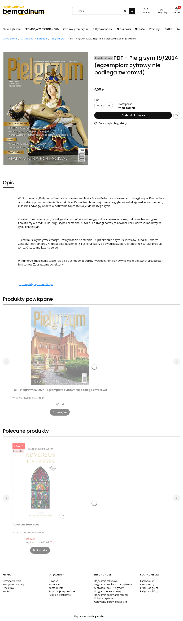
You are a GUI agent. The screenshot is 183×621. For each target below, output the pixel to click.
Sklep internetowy (87, 616)
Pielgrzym (42, 38)
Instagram (146, 584)
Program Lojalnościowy (107, 591)
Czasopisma (27, 38)
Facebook (146, 581)
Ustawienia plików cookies (109, 601)
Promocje (54, 584)
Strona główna (10, 38)
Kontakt (7, 591)
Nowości (53, 581)
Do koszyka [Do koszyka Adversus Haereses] (40, 550)
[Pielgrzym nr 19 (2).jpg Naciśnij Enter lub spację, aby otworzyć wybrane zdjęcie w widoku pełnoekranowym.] (45, 109)
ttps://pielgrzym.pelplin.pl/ (36, 284)
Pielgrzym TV (147, 591)
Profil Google (147, 588)
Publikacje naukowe (60, 594)
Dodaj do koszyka (133, 115)
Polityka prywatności (105, 598)
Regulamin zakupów (105, 581)
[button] (132, 11)
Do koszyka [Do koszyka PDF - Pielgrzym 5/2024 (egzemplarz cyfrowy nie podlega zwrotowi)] (60, 412)
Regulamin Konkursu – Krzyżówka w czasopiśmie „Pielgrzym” (113, 586)
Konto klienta (56, 588)
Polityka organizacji (13, 584)
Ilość (96, 99)
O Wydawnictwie (12, 581)
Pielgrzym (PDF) (58, 38)
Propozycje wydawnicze (62, 591)
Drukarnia (8, 588)
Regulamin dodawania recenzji (111, 594)
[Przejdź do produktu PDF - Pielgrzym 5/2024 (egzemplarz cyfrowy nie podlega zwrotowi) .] (60, 346)
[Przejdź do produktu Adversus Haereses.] (40, 481)
